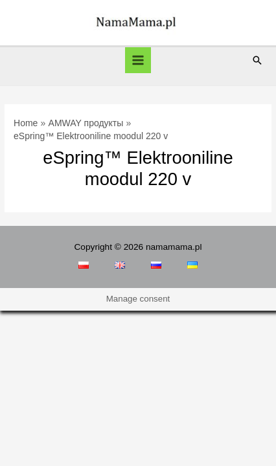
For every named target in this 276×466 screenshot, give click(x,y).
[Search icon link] (257, 60)
